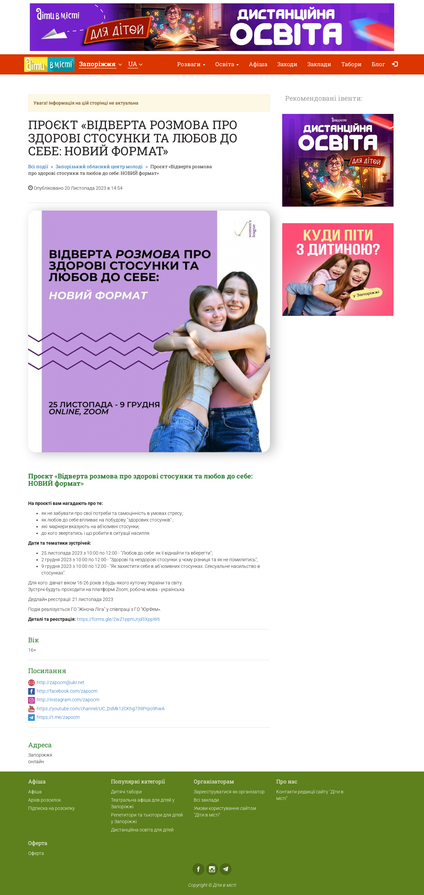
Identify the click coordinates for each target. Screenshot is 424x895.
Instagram (212, 869)
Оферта (36, 853)
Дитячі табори (126, 791)
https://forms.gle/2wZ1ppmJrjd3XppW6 (118, 619)
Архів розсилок (44, 800)
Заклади (319, 64)
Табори (351, 64)
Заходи (287, 64)
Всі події (38, 166)
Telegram (226, 869)
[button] (100, 64)
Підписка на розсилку (51, 808)
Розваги (191, 64)
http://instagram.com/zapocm (68, 699)
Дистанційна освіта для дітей (142, 829)
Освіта (227, 64)
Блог (378, 64)
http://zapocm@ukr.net (60, 682)
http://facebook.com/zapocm (67, 691)
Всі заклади (206, 800)
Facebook (198, 869)
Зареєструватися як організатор (229, 791)
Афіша (258, 64)
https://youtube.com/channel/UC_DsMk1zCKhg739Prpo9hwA (101, 708)
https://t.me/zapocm (58, 717)
